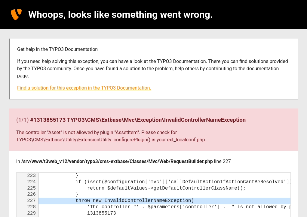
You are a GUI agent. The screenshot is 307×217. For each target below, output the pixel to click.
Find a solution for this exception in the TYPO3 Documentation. (84, 88)
